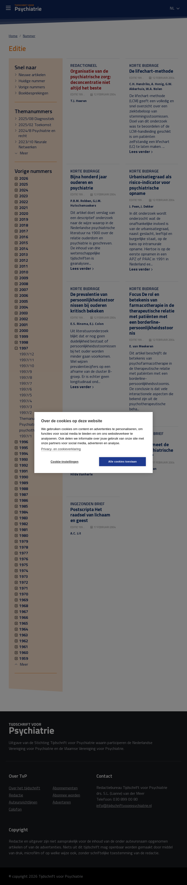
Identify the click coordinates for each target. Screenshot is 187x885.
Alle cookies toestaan (122, 461)
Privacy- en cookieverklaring (61, 449)
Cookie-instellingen (64, 461)
